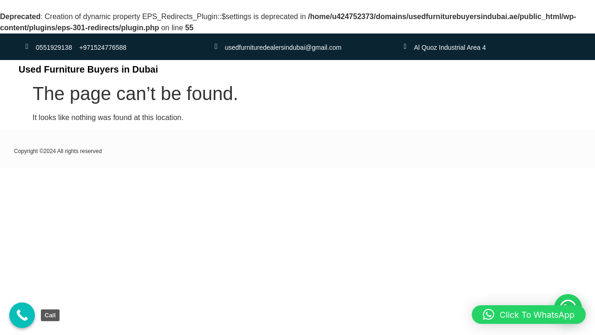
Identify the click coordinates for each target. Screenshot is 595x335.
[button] (529, 314)
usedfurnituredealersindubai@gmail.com (283, 47)
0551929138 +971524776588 (81, 47)
